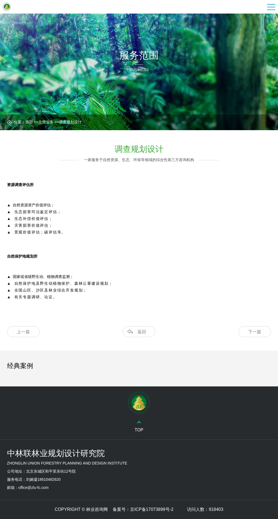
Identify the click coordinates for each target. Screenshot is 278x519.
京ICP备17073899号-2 (151, 509)
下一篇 (254, 331)
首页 (29, 122)
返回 (141, 331)
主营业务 (45, 122)
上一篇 (23, 331)
